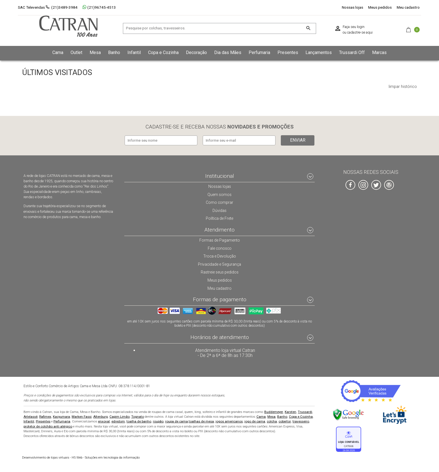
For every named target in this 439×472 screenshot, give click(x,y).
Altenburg (100, 416)
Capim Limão (119, 416)
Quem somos (219, 193)
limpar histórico (403, 87)
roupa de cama (176, 421)
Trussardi (305, 411)
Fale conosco (219, 247)
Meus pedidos (380, 7)
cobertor (285, 421)
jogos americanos (229, 421)
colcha (272, 421)
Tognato (137, 416)
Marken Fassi (82, 416)
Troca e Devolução (219, 255)
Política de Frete (219, 217)
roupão (158, 421)
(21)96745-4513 (99, 7)
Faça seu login (354, 27)
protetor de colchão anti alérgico (48, 426)
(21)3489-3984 (64, 7)
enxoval (104, 421)
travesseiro (301, 421)
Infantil (29, 421)
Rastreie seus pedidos (220, 271)
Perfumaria (61, 421)
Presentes (43, 421)
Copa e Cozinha (301, 416)
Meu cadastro (408, 7)
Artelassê (31, 416)
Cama (261, 416)
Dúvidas (219, 209)
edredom (118, 421)
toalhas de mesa (201, 421)
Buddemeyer (273, 411)
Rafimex (45, 416)
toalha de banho (139, 421)
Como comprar (220, 201)
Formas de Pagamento (219, 239)
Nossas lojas (352, 7)
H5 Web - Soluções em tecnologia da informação (81, 457)
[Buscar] (308, 28)
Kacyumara (61, 416)
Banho (282, 416)
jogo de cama (254, 421)
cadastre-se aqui (360, 32)
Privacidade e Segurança (219, 263)
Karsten (290, 411)
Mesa (271, 416)
